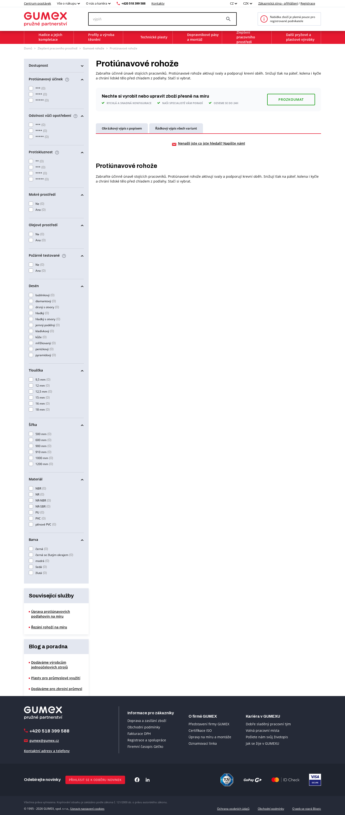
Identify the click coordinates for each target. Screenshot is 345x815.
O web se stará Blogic (306, 808)
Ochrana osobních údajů (233, 808)
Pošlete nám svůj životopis (267, 736)
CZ (232, 3)
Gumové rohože (93, 48)
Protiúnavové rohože (123, 48)
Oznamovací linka (203, 743)
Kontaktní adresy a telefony (47, 751)
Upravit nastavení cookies (87, 808)
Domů (28, 48)
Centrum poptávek (37, 3)
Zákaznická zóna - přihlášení (278, 3)
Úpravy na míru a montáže (210, 736)
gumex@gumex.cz (44, 740)
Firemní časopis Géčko (145, 746)
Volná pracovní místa (262, 730)
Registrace (307, 3)
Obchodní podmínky (143, 727)
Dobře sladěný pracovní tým (268, 723)
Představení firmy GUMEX (209, 723)
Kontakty (158, 3)
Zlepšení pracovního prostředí (57, 48)
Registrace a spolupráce (146, 740)
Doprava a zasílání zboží (146, 720)
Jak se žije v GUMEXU (262, 743)
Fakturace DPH (139, 733)
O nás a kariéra (96, 3)
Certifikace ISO (200, 730)
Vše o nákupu (66, 3)
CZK (246, 3)
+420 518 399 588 (133, 3)
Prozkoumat (291, 99)
